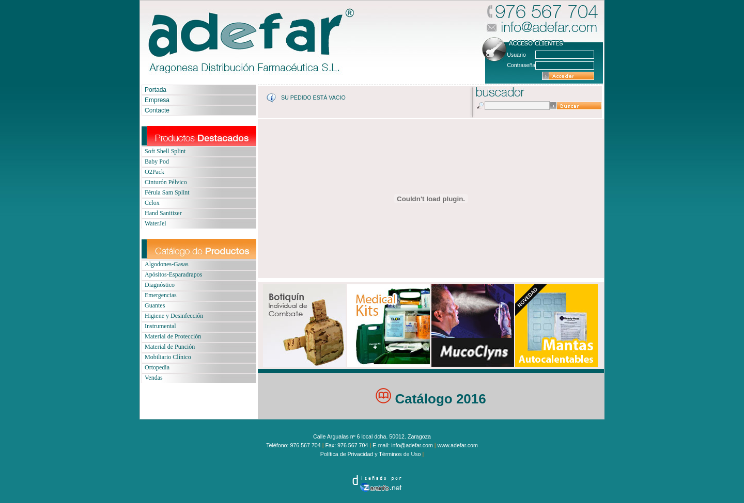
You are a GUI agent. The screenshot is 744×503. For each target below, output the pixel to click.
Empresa (157, 100)
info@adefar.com (412, 445)
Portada (155, 89)
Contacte (157, 110)
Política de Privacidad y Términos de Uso (371, 454)
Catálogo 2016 (431, 399)
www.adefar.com (458, 445)
